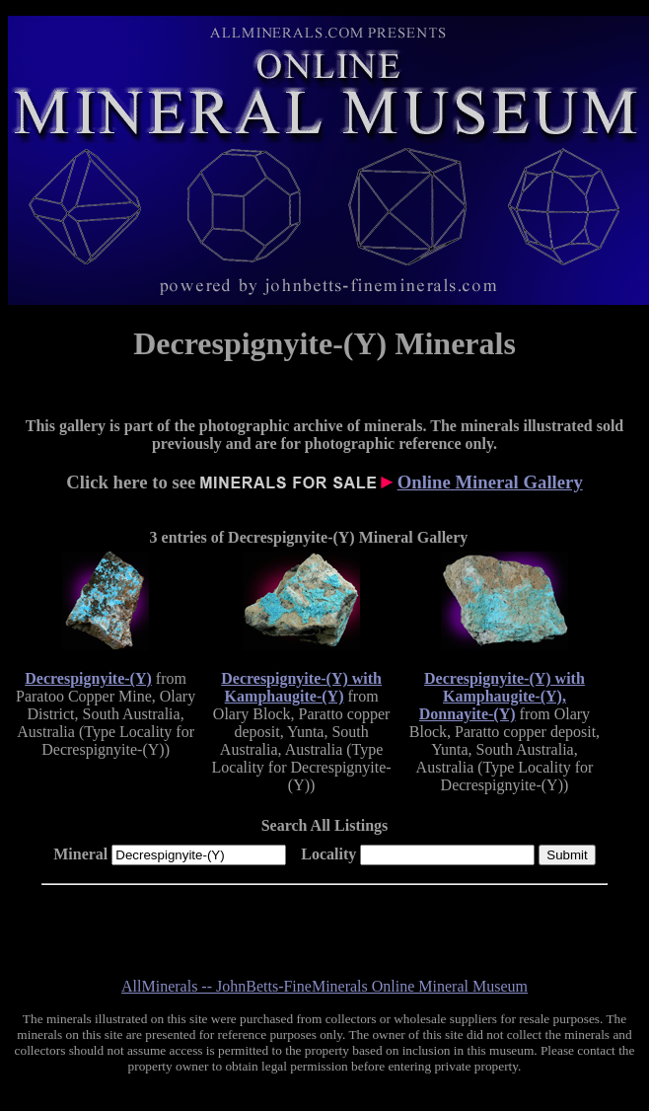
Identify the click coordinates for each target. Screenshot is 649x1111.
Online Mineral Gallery (490, 482)
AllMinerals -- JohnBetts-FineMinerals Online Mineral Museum (324, 986)
